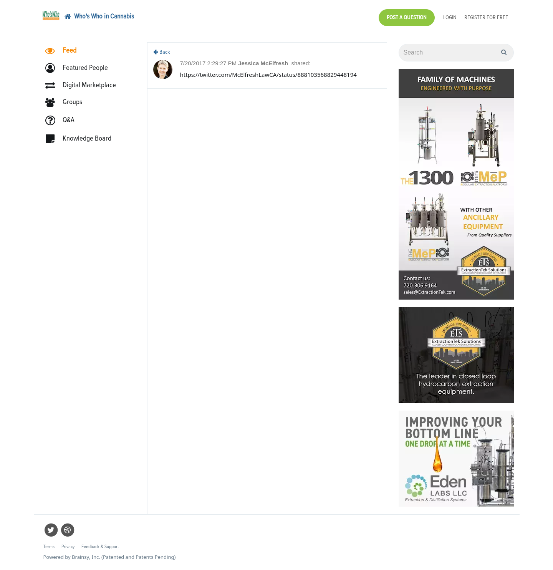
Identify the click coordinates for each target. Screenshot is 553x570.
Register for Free (486, 17)
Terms (49, 546)
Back (161, 52)
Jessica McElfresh (264, 63)
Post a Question (407, 17)
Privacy (68, 546)
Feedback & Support (100, 546)
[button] (80, 68)
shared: (300, 63)
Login (450, 17)
